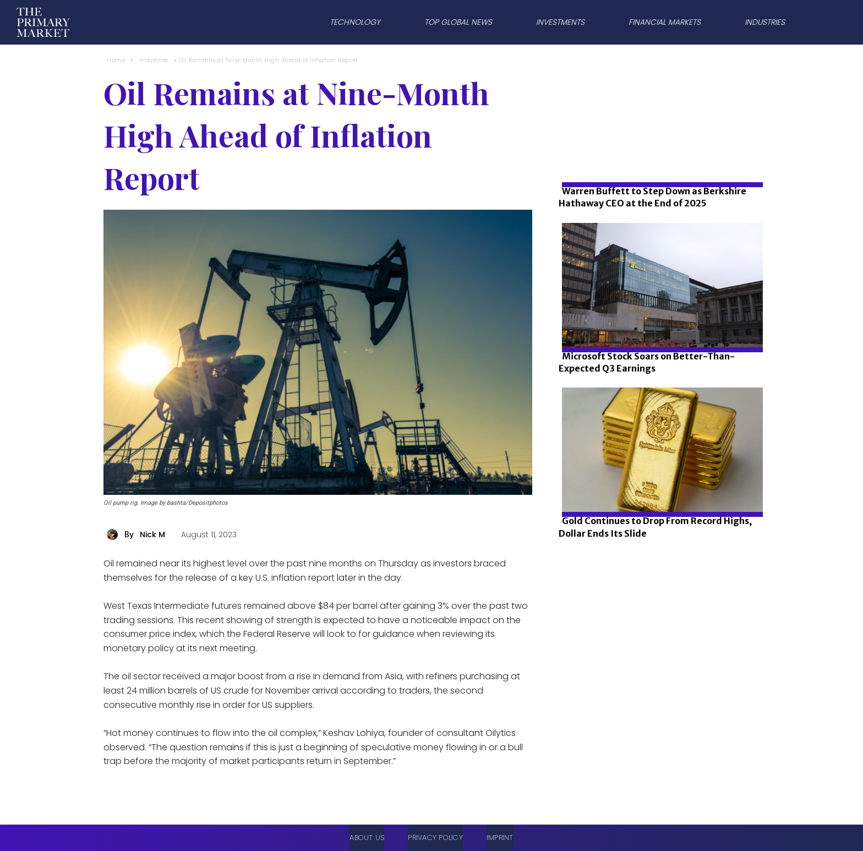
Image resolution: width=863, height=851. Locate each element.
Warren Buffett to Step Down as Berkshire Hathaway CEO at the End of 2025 (652, 197)
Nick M (152, 534)
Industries (153, 60)
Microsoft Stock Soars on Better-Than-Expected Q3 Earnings (647, 362)
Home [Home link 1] (116, 60)
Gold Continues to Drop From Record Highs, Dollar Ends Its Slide (655, 526)
